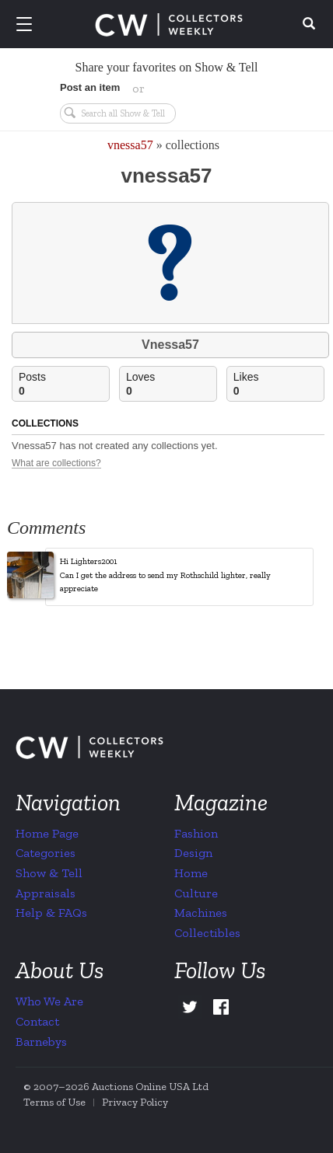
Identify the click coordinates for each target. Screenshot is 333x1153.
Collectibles (207, 932)
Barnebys (41, 1041)
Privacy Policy (135, 1102)
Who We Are (49, 1001)
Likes (278, 384)
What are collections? (56, 463)
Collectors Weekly (169, 25)
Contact (37, 1021)
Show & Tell (49, 873)
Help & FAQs (51, 912)
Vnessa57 (170, 344)
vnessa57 (130, 145)
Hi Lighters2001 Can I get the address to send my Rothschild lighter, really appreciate (165, 575)
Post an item (90, 87)
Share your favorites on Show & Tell (166, 67)
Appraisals (45, 893)
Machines (200, 912)
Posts (64, 384)
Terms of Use (54, 1102)
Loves (171, 384)
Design (193, 852)
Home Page (47, 833)
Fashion (196, 833)
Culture (196, 893)
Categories (45, 852)
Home (191, 873)
